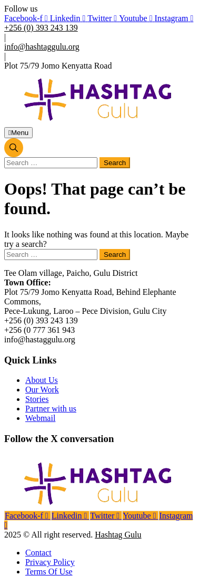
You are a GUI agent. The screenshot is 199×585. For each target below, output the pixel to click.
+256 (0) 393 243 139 (41, 27)
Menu (18, 133)
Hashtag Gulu (118, 534)
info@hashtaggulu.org (41, 46)
